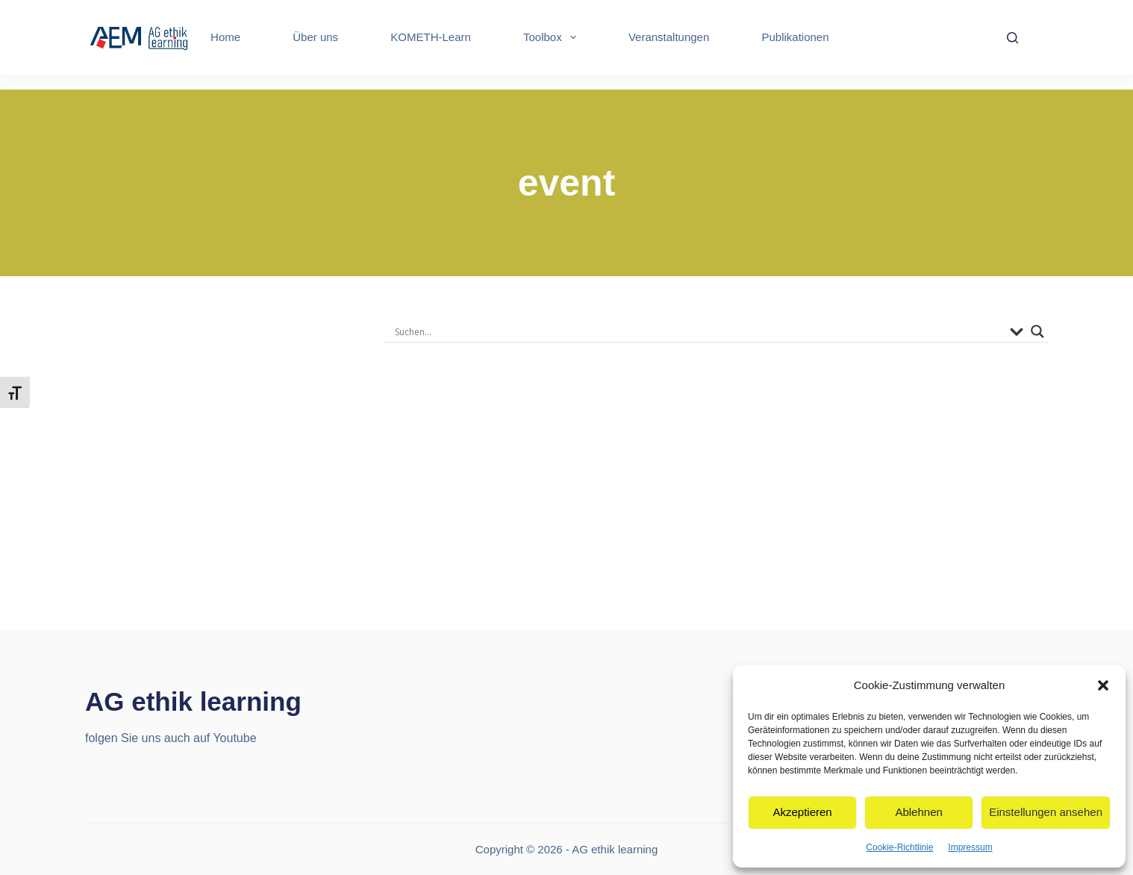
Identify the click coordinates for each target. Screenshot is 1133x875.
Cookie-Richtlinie (899, 847)
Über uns (315, 37)
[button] (1103, 685)
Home (225, 37)
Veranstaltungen (668, 37)
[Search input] (698, 331)
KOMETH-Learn (430, 37)
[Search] (1012, 37)
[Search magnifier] (1037, 331)
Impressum (970, 847)
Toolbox (552, 37)
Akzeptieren (801, 812)
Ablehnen (918, 812)
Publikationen (794, 37)
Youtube (234, 738)
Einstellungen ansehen (1045, 812)
